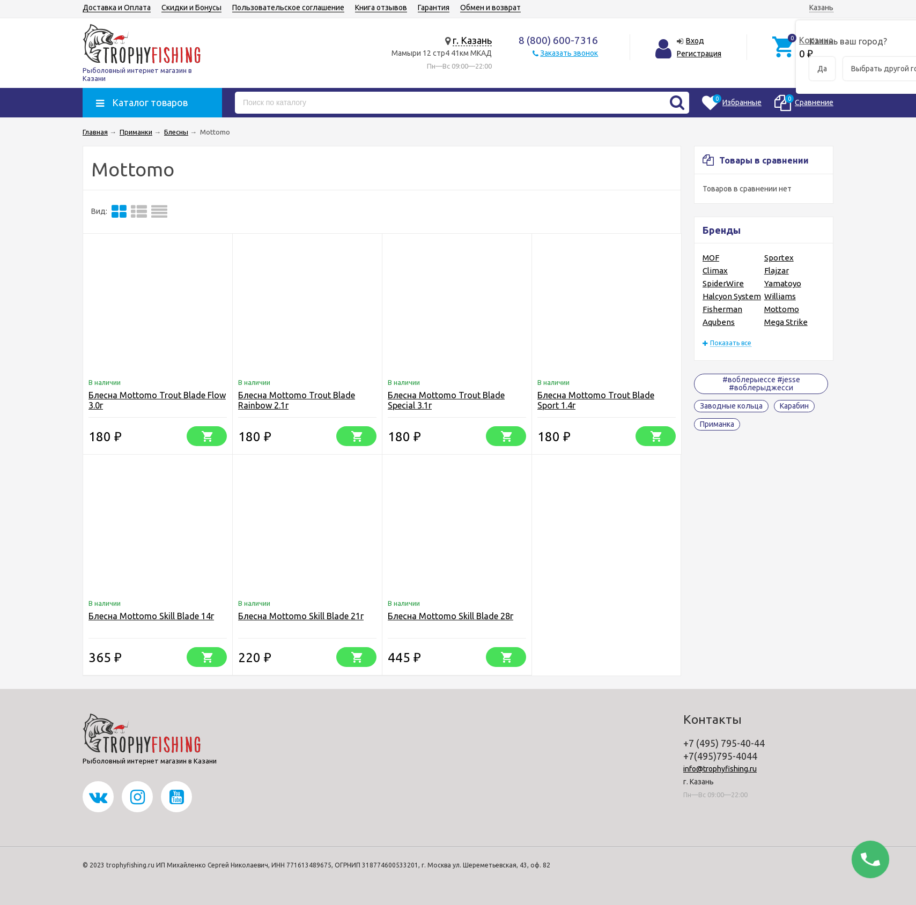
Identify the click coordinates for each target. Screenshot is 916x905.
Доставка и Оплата (117, 7)
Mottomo (781, 309)
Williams (780, 296)
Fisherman (722, 309)
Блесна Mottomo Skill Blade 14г (151, 616)
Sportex (779, 257)
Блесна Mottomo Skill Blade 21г (301, 616)
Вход (695, 40)
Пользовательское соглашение (288, 7)
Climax (715, 270)
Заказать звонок (569, 53)
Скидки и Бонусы (191, 7)
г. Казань (472, 40)
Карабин (794, 406)
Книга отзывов (381, 7)
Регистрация (699, 53)
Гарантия (433, 7)
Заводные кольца (731, 406)
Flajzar (776, 270)
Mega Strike (786, 322)
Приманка (717, 424)
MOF (711, 257)
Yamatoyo (782, 283)
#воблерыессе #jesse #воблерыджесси (761, 383)
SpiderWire (723, 283)
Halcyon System (732, 296)
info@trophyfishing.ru (720, 769)
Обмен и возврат (490, 7)
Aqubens (719, 322)
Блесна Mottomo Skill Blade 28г (450, 616)
